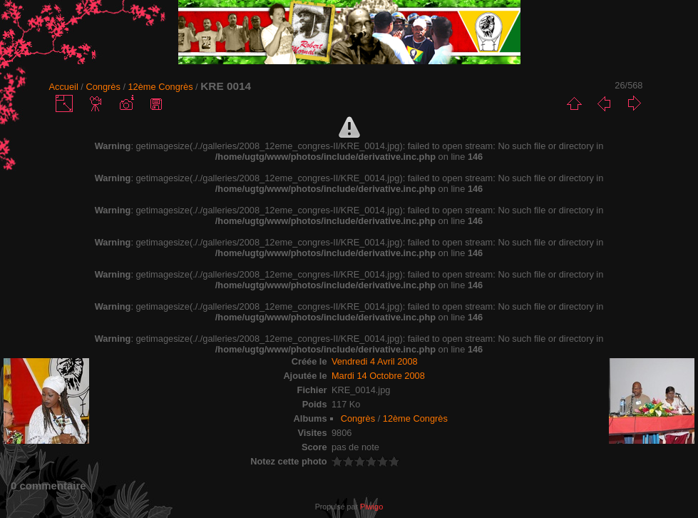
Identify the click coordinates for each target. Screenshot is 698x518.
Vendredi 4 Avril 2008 (375, 361)
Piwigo (371, 506)
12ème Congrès (160, 86)
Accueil (63, 86)
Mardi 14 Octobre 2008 (378, 375)
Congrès (103, 86)
